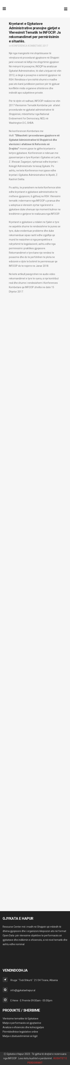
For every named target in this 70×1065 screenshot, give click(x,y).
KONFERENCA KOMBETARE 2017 (30, 45)
